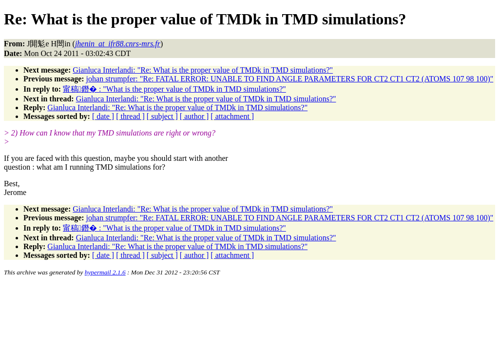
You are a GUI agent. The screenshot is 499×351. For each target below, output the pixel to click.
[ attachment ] (232, 116)
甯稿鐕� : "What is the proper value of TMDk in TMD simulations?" (174, 89)
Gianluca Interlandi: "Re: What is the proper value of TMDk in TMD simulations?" (203, 70)
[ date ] (103, 116)
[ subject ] (162, 116)
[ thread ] (130, 116)
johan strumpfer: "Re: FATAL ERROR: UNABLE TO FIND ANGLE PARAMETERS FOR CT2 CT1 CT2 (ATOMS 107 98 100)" (290, 79)
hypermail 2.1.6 (105, 272)
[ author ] (194, 116)
